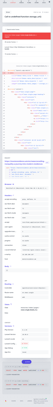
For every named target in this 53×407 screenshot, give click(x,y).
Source (13, 401)
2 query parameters (12, 374)
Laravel (29, 401)
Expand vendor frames (12, 29)
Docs (21, 401)
